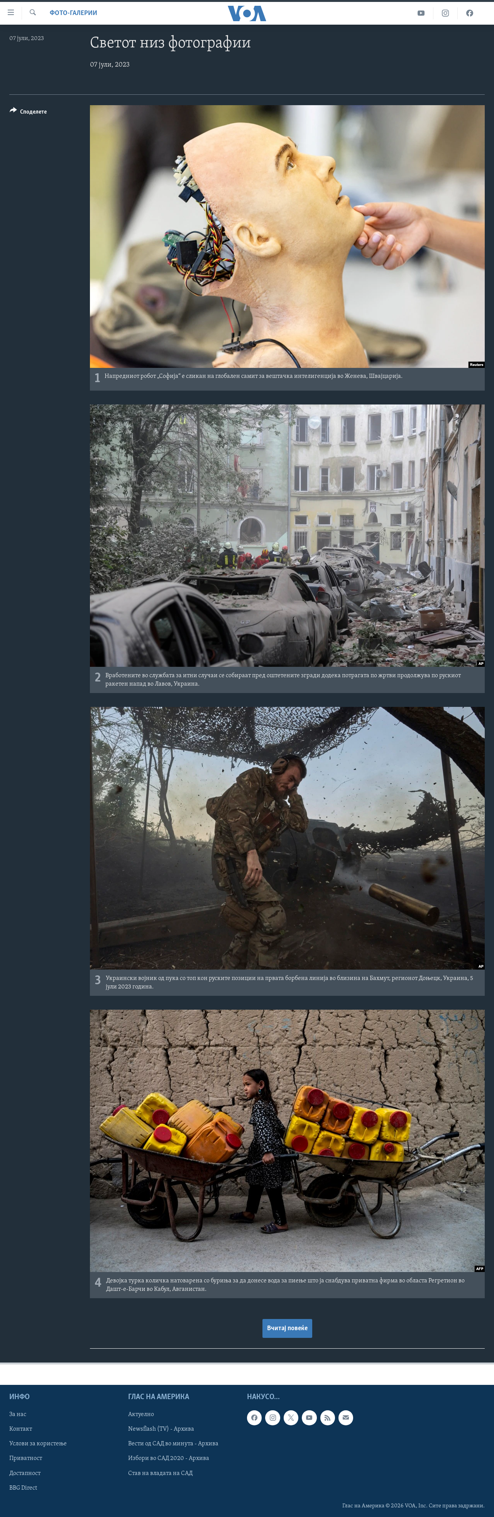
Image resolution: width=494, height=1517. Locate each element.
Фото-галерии (73, 13)
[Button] (28, 113)
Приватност (25, 1459)
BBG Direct (23, 1488)
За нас (17, 1414)
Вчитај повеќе (287, 1328)
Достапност (25, 1473)
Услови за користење (38, 1444)
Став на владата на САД (160, 1473)
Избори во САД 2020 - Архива (168, 1459)
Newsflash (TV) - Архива (161, 1429)
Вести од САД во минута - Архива (173, 1444)
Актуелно (141, 1414)
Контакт (20, 1429)
